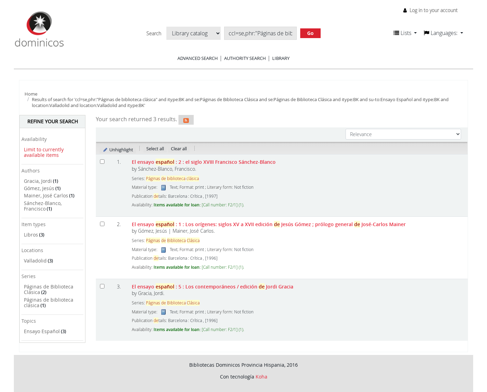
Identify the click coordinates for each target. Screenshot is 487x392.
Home (31, 94)
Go (310, 33)
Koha (261, 376)
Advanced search (197, 58)
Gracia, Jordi (38, 181)
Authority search (245, 58)
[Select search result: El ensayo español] (102, 161)
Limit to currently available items (44, 152)
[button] (405, 33)
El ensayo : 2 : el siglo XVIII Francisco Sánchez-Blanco (204, 162)
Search (153, 33)
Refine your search (52, 121)
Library (281, 58)
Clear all (179, 148)
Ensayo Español (42, 331)
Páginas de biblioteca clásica (48, 302)
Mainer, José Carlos (46, 195)
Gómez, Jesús (39, 188)
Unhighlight (117, 149)
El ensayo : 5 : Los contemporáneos (212, 286)
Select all (155, 148)
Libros (31, 234)
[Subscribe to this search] (186, 120)
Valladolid (35, 260)
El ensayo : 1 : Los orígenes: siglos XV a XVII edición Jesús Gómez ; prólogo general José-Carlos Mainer (269, 224)
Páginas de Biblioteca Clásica (48, 289)
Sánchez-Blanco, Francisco (43, 206)
